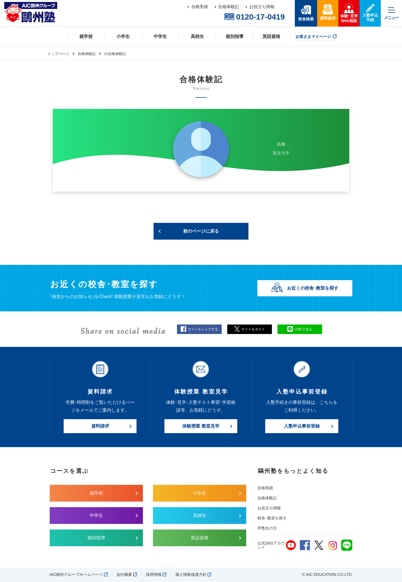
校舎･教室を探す (272, 518)
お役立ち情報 (269, 508)
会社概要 (126, 574)
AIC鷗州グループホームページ (78, 574)
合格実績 (265, 488)
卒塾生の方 (267, 528)
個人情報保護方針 (193, 574)
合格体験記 (267, 498)
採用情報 (156, 574)
